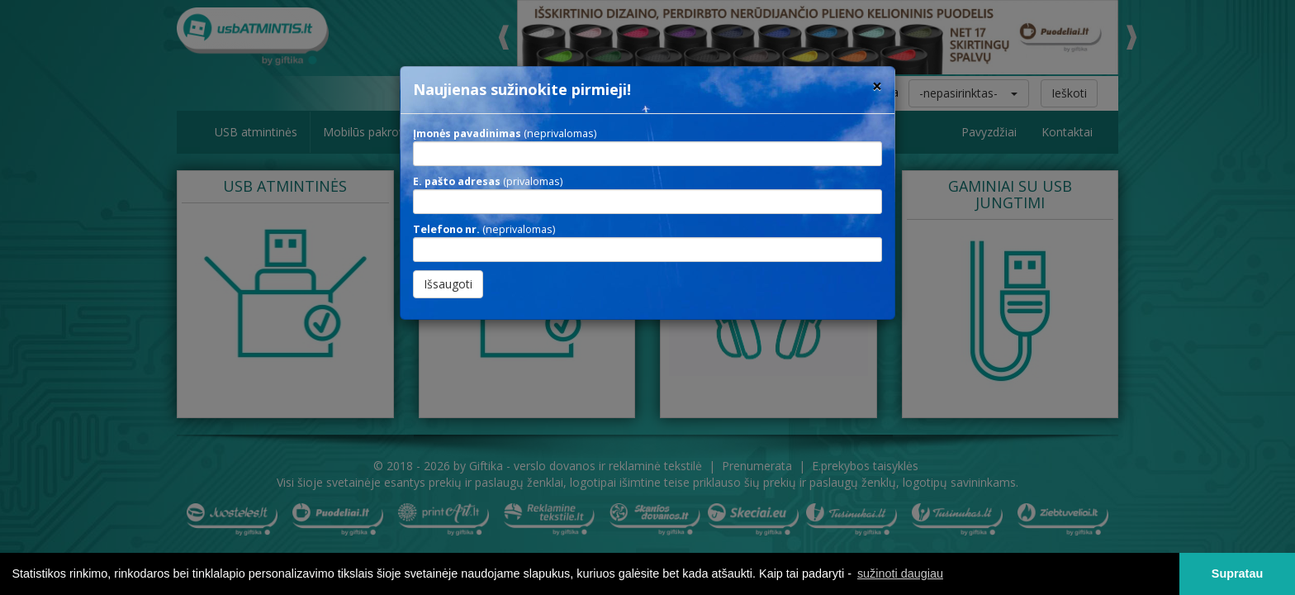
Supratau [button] (1237, 573)
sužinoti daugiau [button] (900, 573)
